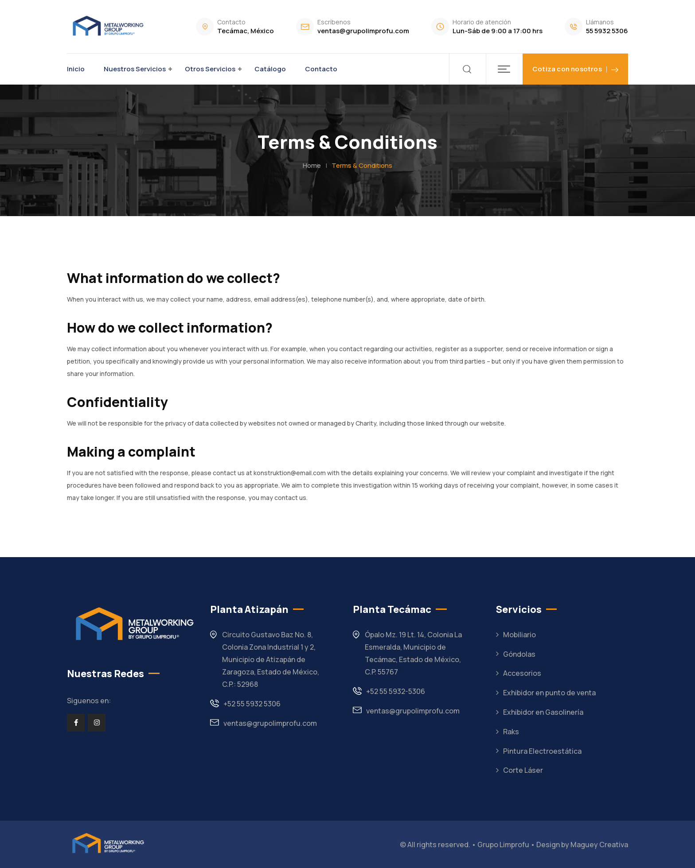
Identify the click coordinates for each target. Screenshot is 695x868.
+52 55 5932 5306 (252, 704)
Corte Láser (523, 770)
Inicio (76, 69)
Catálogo (270, 69)
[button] (504, 69)
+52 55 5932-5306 (395, 691)
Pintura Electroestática (542, 751)
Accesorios (522, 673)
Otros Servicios (210, 69)
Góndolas (519, 654)
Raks (511, 731)
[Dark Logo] (106, 26)
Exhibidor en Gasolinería (543, 712)
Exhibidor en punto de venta (549, 693)
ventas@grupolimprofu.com (363, 30)
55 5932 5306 (607, 30)
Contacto (321, 69)
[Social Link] (76, 723)
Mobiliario (519, 634)
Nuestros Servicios (135, 69)
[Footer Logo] (107, 844)
